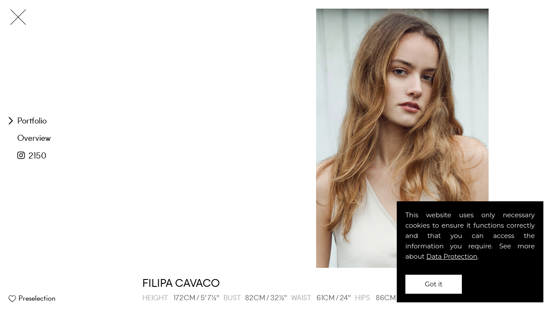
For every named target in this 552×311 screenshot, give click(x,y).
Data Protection (452, 256)
